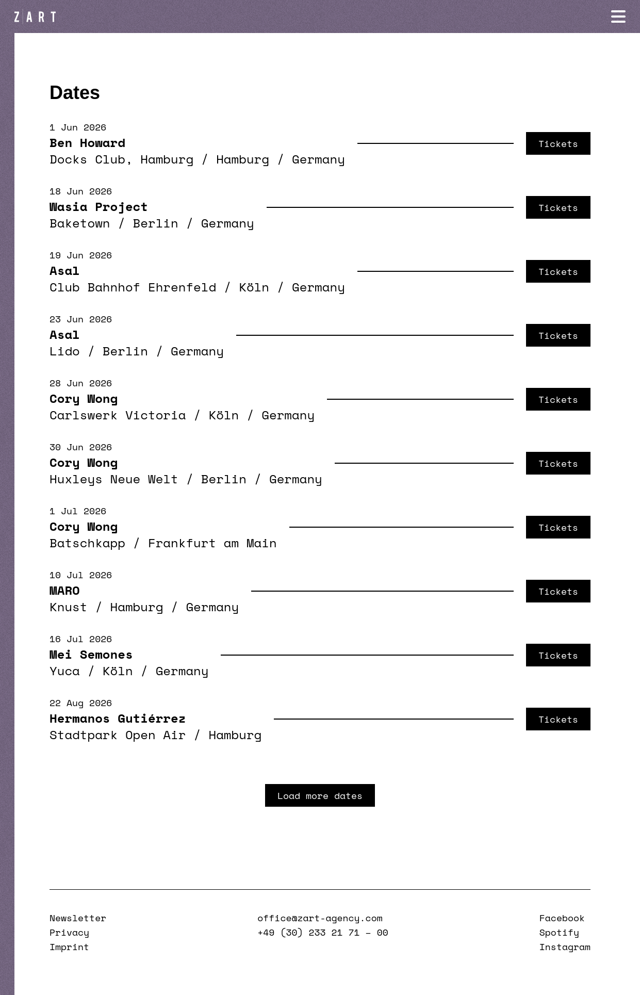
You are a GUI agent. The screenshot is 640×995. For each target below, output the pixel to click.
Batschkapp (87, 542)
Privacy (69, 932)
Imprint (69, 946)
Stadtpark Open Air (118, 734)
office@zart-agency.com (319, 917)
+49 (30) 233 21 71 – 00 (322, 932)
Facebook (562, 917)
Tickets (558, 143)
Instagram (564, 946)
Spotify (559, 932)
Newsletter (78, 917)
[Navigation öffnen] (618, 16)
